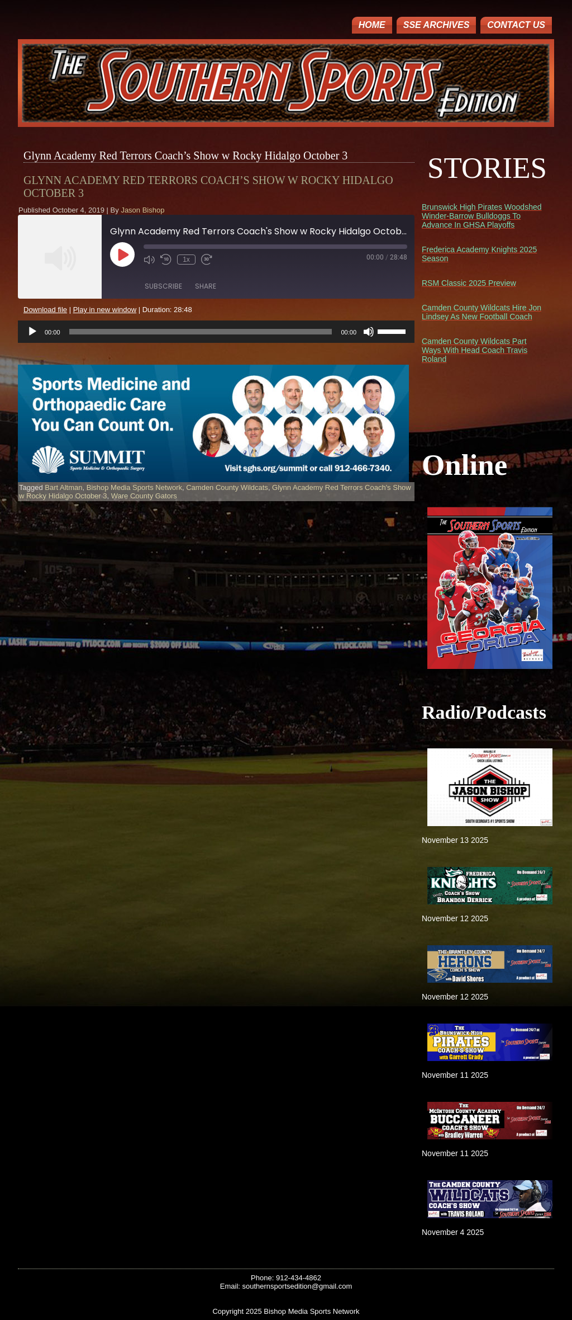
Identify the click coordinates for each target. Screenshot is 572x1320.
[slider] (200, 331)
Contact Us (516, 25)
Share (205, 286)
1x (186, 259)
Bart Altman (63, 487)
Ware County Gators (144, 496)
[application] (216, 331)
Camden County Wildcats (227, 487)
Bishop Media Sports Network (134, 487)
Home (372, 25)
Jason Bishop (142, 210)
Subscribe (163, 286)
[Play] (32, 331)
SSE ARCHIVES (436, 25)
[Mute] (368, 331)
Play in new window (104, 309)
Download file (45, 309)
